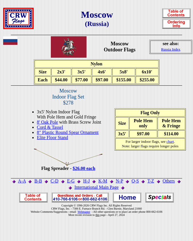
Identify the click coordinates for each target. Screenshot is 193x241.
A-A (22, 180)
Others (169, 180)
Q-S (135, 180)
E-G (71, 180)
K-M (102, 180)
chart (170, 141)
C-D (55, 180)
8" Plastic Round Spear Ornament (67, 132)
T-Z (150, 180)
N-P (119, 180)
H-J (86, 180)
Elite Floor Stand (52, 137)
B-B (38, 180)
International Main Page (97, 187)
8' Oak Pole (47, 122)
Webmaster (83, 211)
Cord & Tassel (50, 127)
